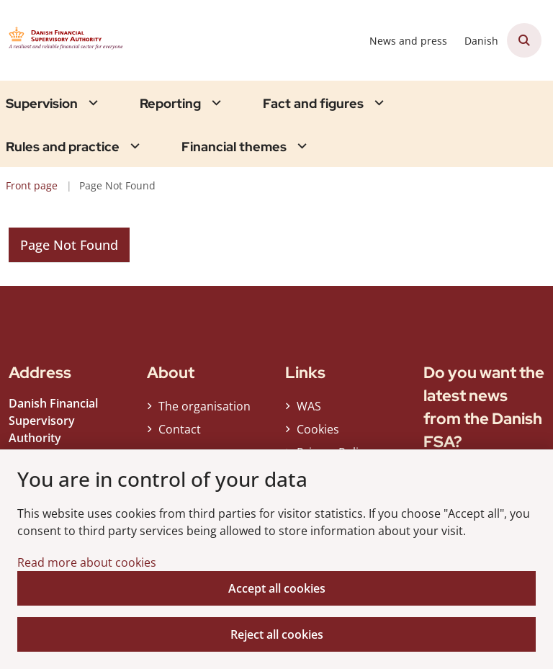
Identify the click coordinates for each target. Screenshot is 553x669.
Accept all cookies (276, 588)
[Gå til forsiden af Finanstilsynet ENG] (69, 40)
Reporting (170, 103)
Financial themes (234, 147)
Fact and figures (313, 103)
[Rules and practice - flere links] (133, 145)
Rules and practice (63, 147)
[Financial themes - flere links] (300, 145)
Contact (179, 429)
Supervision (42, 103)
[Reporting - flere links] (214, 102)
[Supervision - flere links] (91, 102)
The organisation (204, 406)
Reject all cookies (276, 634)
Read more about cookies (86, 562)
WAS (309, 406)
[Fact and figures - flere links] (377, 102)
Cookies (318, 429)
